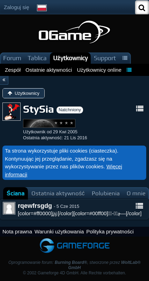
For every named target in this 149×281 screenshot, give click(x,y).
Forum (12, 58)
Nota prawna (17, 231)
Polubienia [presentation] (106, 193)
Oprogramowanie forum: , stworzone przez (74, 265)
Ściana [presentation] (15, 193)
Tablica (37, 58)
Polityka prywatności (110, 231)
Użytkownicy (70, 58)
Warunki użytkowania (59, 231)
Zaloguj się (16, 7)
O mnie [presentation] (136, 193)
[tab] (15, 193)
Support (105, 58)
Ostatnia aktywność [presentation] (58, 193)
